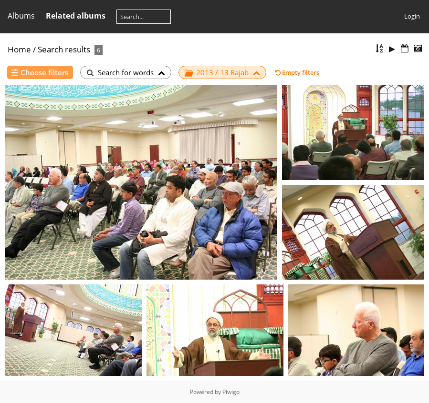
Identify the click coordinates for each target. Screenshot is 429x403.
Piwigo (231, 392)
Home (19, 49)
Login (412, 16)
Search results (64, 49)
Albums (21, 15)
